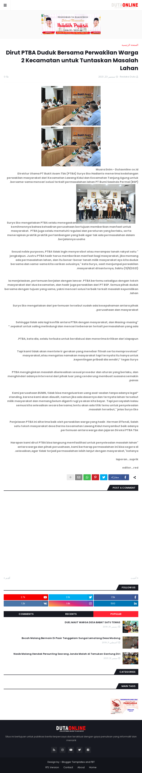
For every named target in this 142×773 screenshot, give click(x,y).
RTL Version (52, 767)
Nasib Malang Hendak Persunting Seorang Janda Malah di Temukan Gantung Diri (66, 654)
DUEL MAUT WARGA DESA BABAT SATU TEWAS (92, 622)
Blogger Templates (73, 762)
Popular (115, 614)
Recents (71, 614)
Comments (26, 614)
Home (93, 767)
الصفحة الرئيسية (130, 45)
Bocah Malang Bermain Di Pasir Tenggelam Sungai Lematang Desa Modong (71, 638)
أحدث (133, 578)
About (81, 767)
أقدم (8, 578)
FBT (93, 762)
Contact (68, 767)
